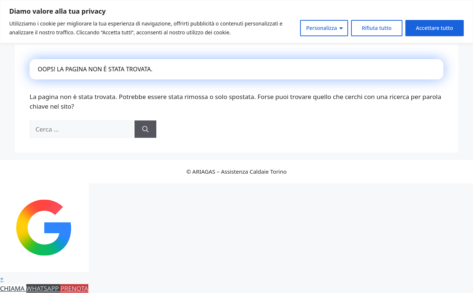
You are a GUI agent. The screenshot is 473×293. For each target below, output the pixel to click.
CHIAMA (13, 288)
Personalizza (321, 27)
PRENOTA (74, 288)
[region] (236, 21)
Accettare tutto (434, 27)
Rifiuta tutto (377, 27)
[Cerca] (145, 129)
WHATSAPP (43, 288)
